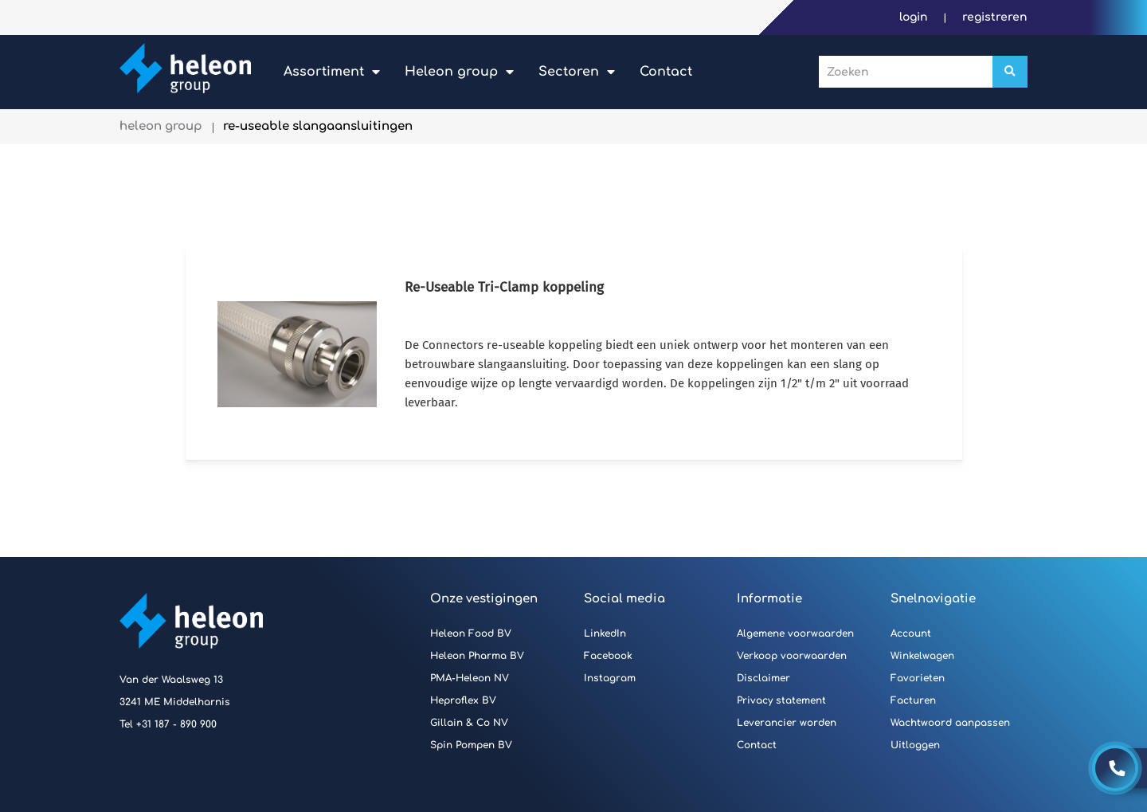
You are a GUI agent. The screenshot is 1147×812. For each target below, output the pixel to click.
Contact (666, 72)
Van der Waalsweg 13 (171, 679)
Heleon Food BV (470, 633)
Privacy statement (781, 700)
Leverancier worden (786, 722)
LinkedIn (605, 633)
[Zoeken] (1010, 72)
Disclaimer (763, 678)
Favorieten (918, 678)
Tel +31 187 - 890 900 (168, 724)
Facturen (913, 700)
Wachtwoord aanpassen (950, 722)
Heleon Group (451, 72)
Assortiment (324, 72)
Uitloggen (915, 745)
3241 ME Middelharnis (174, 702)
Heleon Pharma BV (477, 655)
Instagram (610, 678)
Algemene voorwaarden (795, 633)
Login (915, 17)
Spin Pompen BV (471, 745)
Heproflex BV (463, 700)
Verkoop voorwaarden (792, 655)
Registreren (995, 17)
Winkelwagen (922, 655)
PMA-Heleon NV (469, 678)
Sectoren (568, 72)
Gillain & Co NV (469, 722)
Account (911, 633)
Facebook (608, 655)
